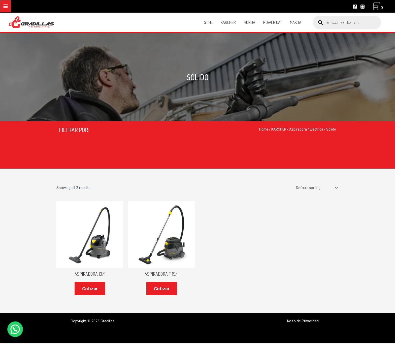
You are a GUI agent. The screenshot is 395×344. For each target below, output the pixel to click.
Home (263, 129)
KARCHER (278, 129)
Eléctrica (316, 129)
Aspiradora (298, 129)
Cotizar (90, 288)
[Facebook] (355, 6)
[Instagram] (362, 6)
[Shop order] (316, 188)
